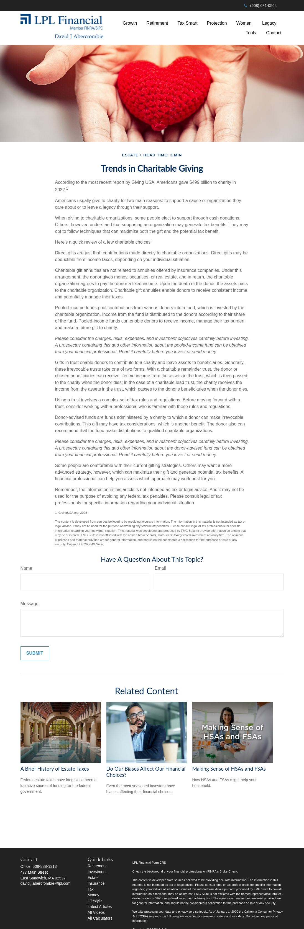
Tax (91, 889)
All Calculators (100, 918)
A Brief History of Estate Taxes (55, 769)
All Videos (96, 912)
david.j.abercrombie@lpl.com (46, 883)
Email (160, 568)
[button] (130, 23)
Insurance (96, 883)
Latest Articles (100, 906)
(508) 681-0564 (260, 5)
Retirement (97, 866)
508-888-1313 (45, 866)
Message (30, 603)
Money (93, 895)
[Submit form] (35, 653)
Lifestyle (95, 901)
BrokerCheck (228, 871)
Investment (97, 871)
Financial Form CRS (152, 862)
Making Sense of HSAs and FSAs (229, 769)
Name (26, 568)
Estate (93, 877)
